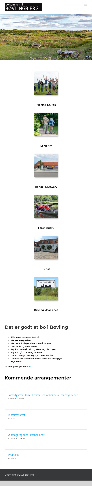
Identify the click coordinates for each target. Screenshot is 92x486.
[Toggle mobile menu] (85, 4)
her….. (30, 366)
